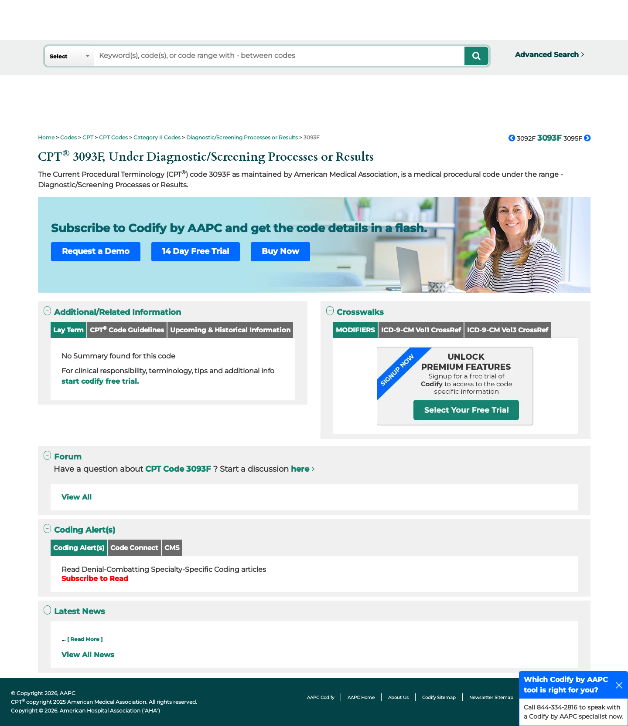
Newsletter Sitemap (491, 697)
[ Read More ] (84, 639)
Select (58, 56)
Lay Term (68, 330)
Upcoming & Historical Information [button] (230, 330)
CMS (172, 548)
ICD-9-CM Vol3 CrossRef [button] (507, 330)
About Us (398, 697)
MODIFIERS (355, 330)
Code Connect (134, 548)
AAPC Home (361, 697)
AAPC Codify (320, 697)
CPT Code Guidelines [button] (127, 329)
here (300, 469)
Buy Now (280, 251)
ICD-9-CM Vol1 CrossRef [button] (421, 330)
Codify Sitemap (439, 697)
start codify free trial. (100, 381)
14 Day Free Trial (195, 251)
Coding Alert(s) (78, 548)
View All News (87, 655)
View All (76, 497)
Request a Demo (96, 251)
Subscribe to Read (94, 578)
